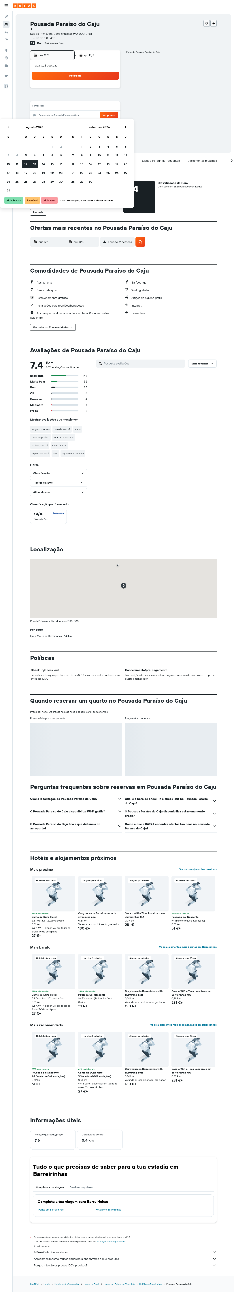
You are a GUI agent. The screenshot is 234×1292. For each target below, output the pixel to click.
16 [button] (111, 107)
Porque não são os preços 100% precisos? (125, 1265)
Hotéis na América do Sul (66, 1284)
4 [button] (67, 98)
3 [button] (58, 98)
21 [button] (93, 115)
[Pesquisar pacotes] (6, 39)
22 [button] (102, 115)
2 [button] (111, 89)
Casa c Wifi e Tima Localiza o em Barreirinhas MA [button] (145, 915)
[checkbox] (48, 516)
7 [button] (93, 98)
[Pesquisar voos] (6, 16)
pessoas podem (40, 437)
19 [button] (76, 115)
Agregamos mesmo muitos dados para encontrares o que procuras (125, 1259)
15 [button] (102, 107)
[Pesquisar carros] (6, 32)
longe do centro (41, 429)
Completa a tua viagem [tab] (50, 1187)
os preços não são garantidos (111, 1241)
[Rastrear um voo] (6, 58)
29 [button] (102, 124)
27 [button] (84, 124)
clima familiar (59, 445)
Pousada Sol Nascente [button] (185, 917)
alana (77, 429)
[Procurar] (6, 24)
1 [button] (102, 89)
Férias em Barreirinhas (50, 1209)
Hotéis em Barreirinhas (108, 1209)
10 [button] (58, 107)
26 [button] (76, 124)
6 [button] (85, 98)
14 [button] (93, 107)
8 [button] (102, 98)
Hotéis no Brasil (91, 1284)
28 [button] (93, 124)
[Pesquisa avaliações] (143, 363)
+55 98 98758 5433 (42, 38)
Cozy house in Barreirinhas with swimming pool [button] (97, 915)
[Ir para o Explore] (6, 50)
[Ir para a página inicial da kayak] (24, 5)
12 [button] (76, 107)
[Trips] (6, 76)
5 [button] (76, 98)
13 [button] (84, 107)
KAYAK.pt (34, 1284)
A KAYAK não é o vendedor (125, 1252)
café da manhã (62, 429)
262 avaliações (53, 43)
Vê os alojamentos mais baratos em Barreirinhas (188, 947)
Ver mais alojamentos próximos (198, 869)
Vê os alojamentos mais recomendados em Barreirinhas (183, 1024)
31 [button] (58, 133)
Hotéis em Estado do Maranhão (119, 1284)
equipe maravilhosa (73, 453)
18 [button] (67, 115)
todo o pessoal (40, 445)
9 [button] (111, 98)
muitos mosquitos (63, 437)
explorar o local (40, 453)
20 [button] (84, 115)
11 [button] (67, 107)
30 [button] (111, 124)
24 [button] (58, 124)
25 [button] (67, 124)
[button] (6, 6)
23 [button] (111, 115)
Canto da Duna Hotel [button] (44, 917)
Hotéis (47, 1284)
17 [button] (58, 115)
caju (55, 453)
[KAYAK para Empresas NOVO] (6, 65)
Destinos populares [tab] (81, 1187)
